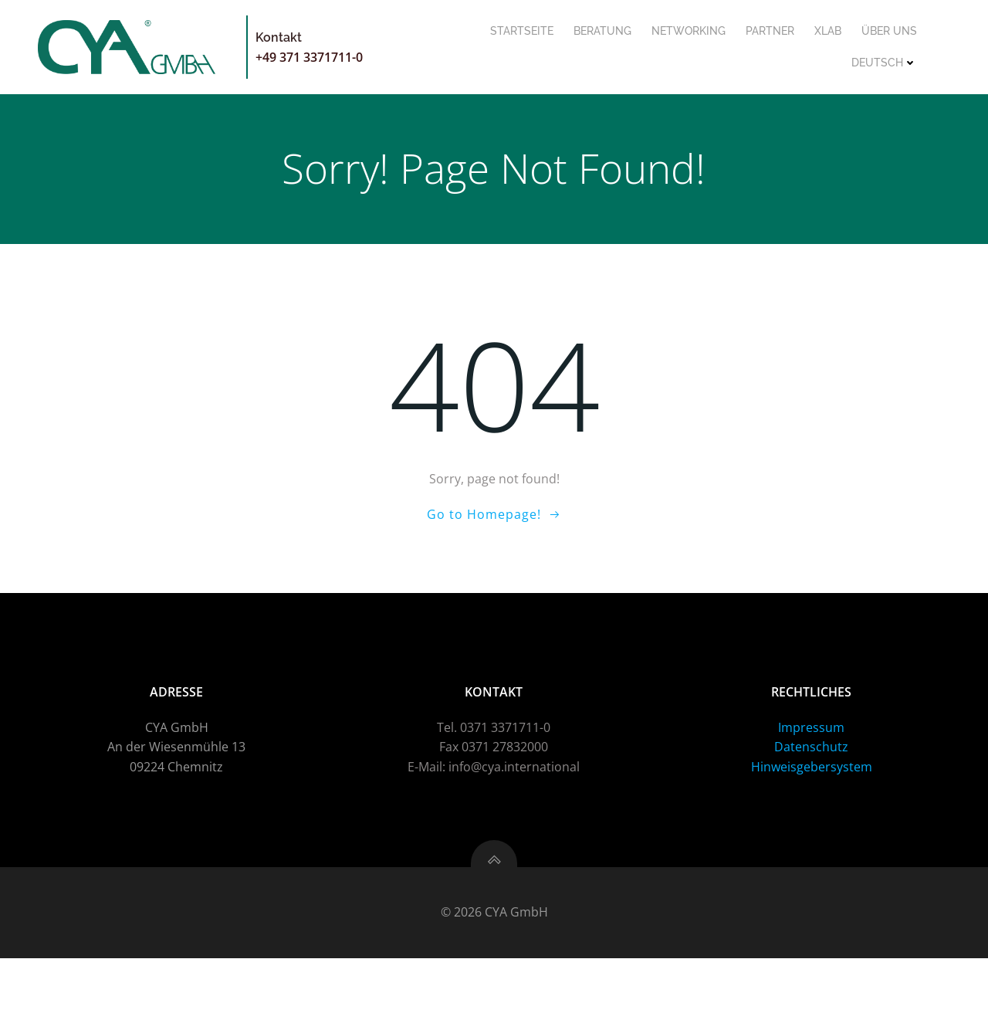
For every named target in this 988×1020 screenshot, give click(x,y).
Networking (688, 31)
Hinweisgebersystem (810, 825)
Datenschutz (811, 806)
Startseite (521, 31)
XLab (827, 31)
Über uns (888, 31)
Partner (769, 31)
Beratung (602, 31)
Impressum (811, 786)
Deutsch (883, 62)
